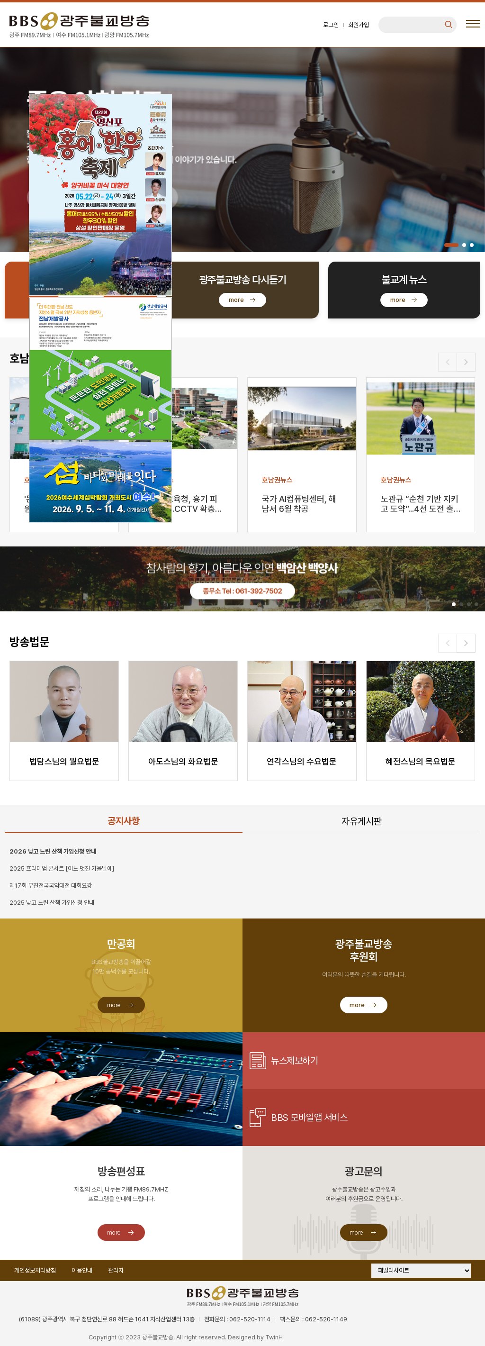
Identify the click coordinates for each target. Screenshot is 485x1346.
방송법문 (29, 642)
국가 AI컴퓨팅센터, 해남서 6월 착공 (299, 504)
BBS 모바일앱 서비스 (309, 1117)
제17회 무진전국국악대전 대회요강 (50, 885)
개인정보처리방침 (35, 1270)
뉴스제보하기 (294, 1060)
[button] (451, 245)
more (236, 299)
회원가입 (358, 24)
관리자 (116, 1270)
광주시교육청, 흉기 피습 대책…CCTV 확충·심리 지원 (180, 504)
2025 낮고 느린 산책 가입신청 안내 (51, 902)
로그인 (331, 24)
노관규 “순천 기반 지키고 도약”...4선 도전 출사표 (419, 504)
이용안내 (82, 1270)
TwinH (274, 1337)
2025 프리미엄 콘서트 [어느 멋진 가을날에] (61, 868)
